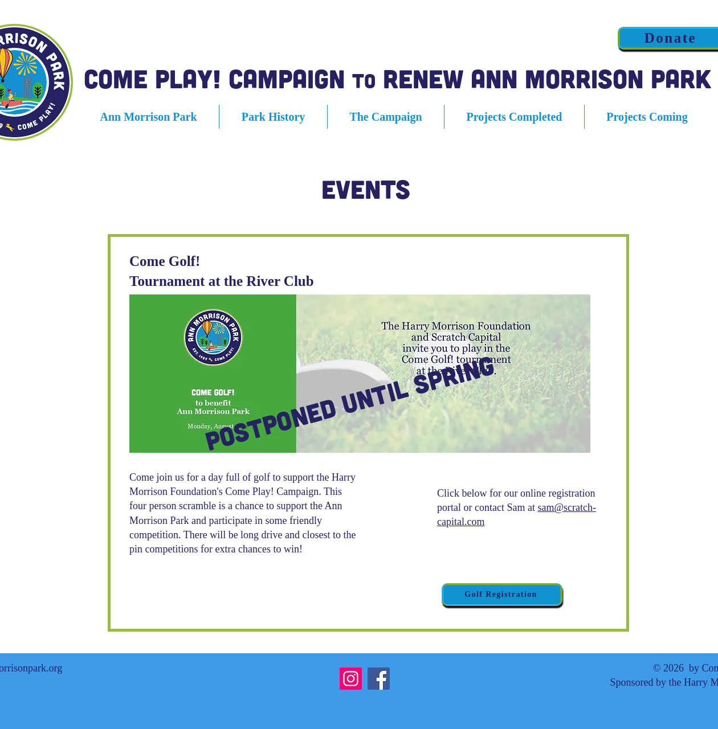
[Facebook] (379, 678)
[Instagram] (351, 678)
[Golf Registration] (502, 594)
